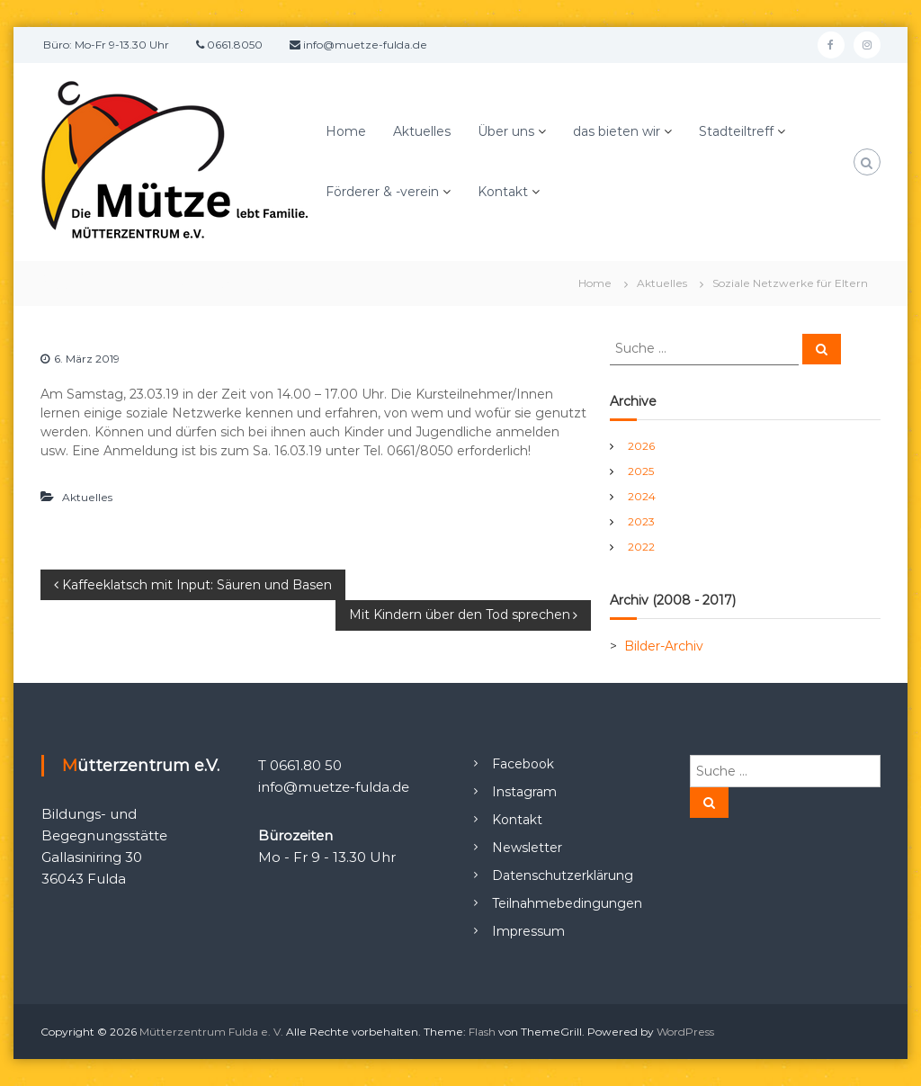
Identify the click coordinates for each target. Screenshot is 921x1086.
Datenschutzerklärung (562, 875)
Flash (482, 1031)
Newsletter (527, 847)
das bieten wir (616, 131)
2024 (642, 496)
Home (346, 131)
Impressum (528, 931)
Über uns (506, 131)
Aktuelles (422, 131)
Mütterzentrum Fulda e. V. (211, 1031)
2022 (641, 546)
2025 (641, 471)
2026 (641, 446)
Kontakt (503, 192)
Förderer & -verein (382, 192)
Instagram (524, 792)
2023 (641, 521)
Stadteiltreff (736, 131)
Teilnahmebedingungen (567, 903)
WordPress (685, 1031)
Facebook (523, 764)
